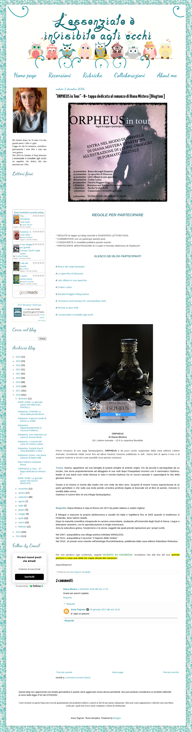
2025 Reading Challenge (29, 304)
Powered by (29, 586)
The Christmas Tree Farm (25, 219)
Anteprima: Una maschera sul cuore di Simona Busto (32, 435)
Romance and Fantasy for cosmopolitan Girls (82, 301)
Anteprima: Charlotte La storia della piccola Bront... (32, 412)
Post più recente (64, 672)
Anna (25, 309)
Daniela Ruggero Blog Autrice (73, 294)
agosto (21, 501)
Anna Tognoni (78, 609)
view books (41, 320)
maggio (22, 514)
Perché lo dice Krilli (68, 307)
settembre (23, 497)
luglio (21, 505)
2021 (18, 373)
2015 (18, 532)
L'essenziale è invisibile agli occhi (75, 314)
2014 (18, 536)
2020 (18, 378)
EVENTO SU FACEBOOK (118, 554)
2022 (18, 369)
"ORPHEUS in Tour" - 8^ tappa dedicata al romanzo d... (32, 471)
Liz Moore (25, 269)
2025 (18, 357)
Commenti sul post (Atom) (77, 677)
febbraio (22, 526)
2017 (18, 390)
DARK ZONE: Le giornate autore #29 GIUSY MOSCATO (30, 481)
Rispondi (67, 597)
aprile (21, 518)
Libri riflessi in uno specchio (72, 280)
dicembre (23, 398)
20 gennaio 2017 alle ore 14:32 (105, 609)
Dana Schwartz (27, 237)
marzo (21, 522)
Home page (25, 75)
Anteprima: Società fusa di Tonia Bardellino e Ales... (31, 449)
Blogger (116, 718)
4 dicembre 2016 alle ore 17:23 (93, 589)
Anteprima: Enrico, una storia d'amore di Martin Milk (32, 456)
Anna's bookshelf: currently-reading (29, 212)
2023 (18, 365)
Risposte (70, 604)
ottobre (22, 493)
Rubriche (92, 75)
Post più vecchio (171, 672)
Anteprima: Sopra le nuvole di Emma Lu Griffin (32, 419)
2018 (18, 386)
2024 (18, 361)
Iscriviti (29, 576)
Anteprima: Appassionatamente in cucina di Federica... (30, 428)
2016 (18, 395)
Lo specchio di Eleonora (70, 273)
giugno (21, 510)
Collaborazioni (129, 75)
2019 (18, 382)
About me (167, 75)
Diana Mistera (70, 589)
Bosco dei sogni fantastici (71, 266)
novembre (23, 488)
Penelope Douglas (21, 256)
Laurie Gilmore (27, 225)
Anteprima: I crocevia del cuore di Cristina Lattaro (30, 442)
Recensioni (59, 75)
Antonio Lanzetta (28, 282)
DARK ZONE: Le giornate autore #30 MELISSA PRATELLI (30, 405)
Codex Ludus (65, 287)
